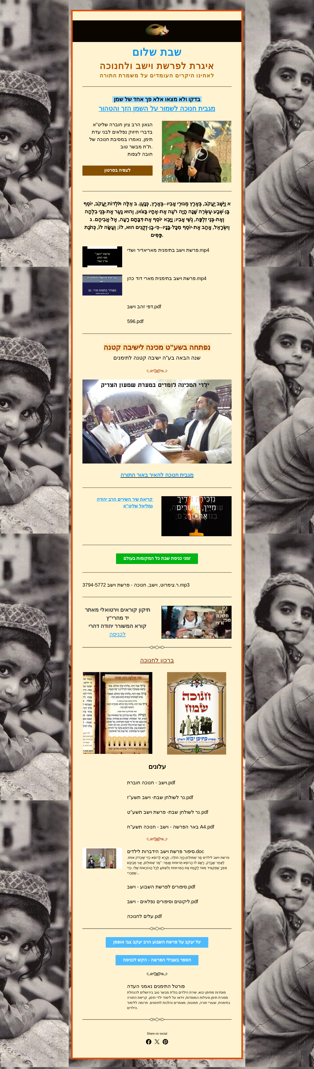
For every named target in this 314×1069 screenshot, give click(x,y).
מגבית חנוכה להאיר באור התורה (157, 475)
